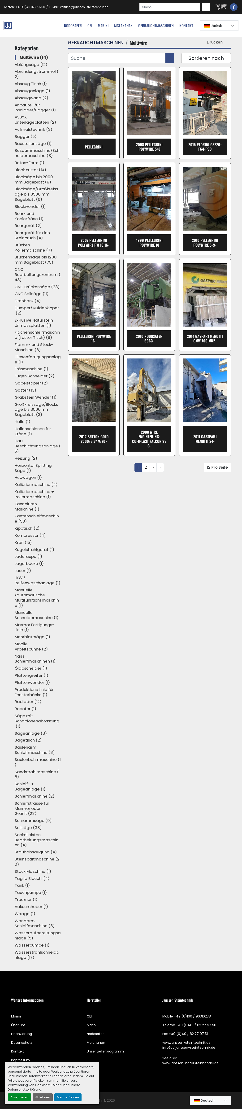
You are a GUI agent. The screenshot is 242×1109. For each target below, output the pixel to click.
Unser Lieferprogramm (105, 1051)
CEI (89, 1016)
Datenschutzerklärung (24, 1089)
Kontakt (186, 25)
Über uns (18, 1025)
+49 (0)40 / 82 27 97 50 (196, 1025)
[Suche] (116, 58)
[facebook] (234, 7)
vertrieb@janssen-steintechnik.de (84, 7)
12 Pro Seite (217, 467)
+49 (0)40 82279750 (30, 7)
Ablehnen (42, 1097)
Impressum (20, 1060)
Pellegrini (94, 147)
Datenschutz (21, 1042)
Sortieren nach (206, 58)
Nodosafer (95, 1033)
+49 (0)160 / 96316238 (192, 1016)
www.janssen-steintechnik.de (186, 1042)
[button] (156, 25)
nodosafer (73, 25)
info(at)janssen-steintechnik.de (188, 1047)
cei (89, 25)
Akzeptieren (19, 1097)
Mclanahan (96, 1042)
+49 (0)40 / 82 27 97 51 (188, 1033)
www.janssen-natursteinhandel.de (190, 1063)
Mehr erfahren (68, 1097)
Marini (103, 25)
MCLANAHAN (123, 25)
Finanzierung (21, 1033)
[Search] (169, 7)
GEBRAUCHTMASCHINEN (156, 25)
